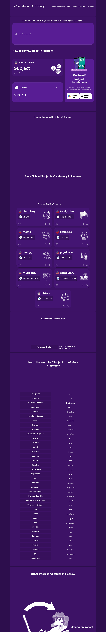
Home (27, 21)
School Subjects (66, 21)
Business (81, 6)
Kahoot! (74, 6)
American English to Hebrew (45, 21)
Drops (53, 6)
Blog (68, 6)
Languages (61, 6)
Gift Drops (90, 6)
